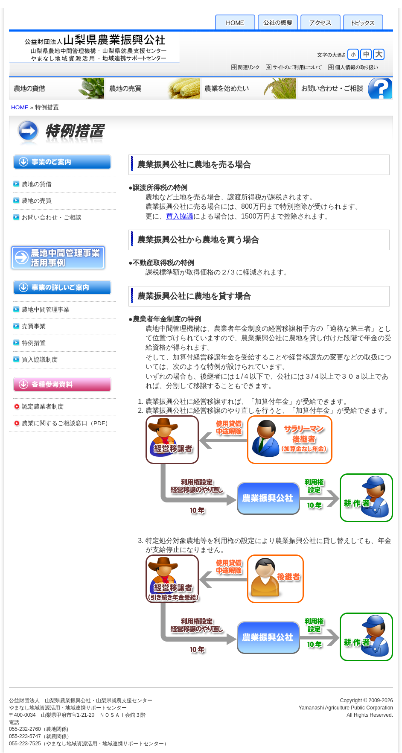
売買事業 (34, 326)
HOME (235, 20)
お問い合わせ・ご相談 (345, 87)
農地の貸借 (57, 87)
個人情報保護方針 (353, 67)
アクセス (320, 20)
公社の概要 (277, 20)
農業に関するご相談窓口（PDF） (66, 423)
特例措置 (34, 343)
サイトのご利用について (294, 67)
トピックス (363, 20)
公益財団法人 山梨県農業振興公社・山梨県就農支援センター (94, 52)
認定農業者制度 (43, 406)
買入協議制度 (40, 359)
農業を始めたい (249, 87)
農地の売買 (153, 87)
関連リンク (245, 67)
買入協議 (179, 216)
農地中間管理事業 (46, 309)
